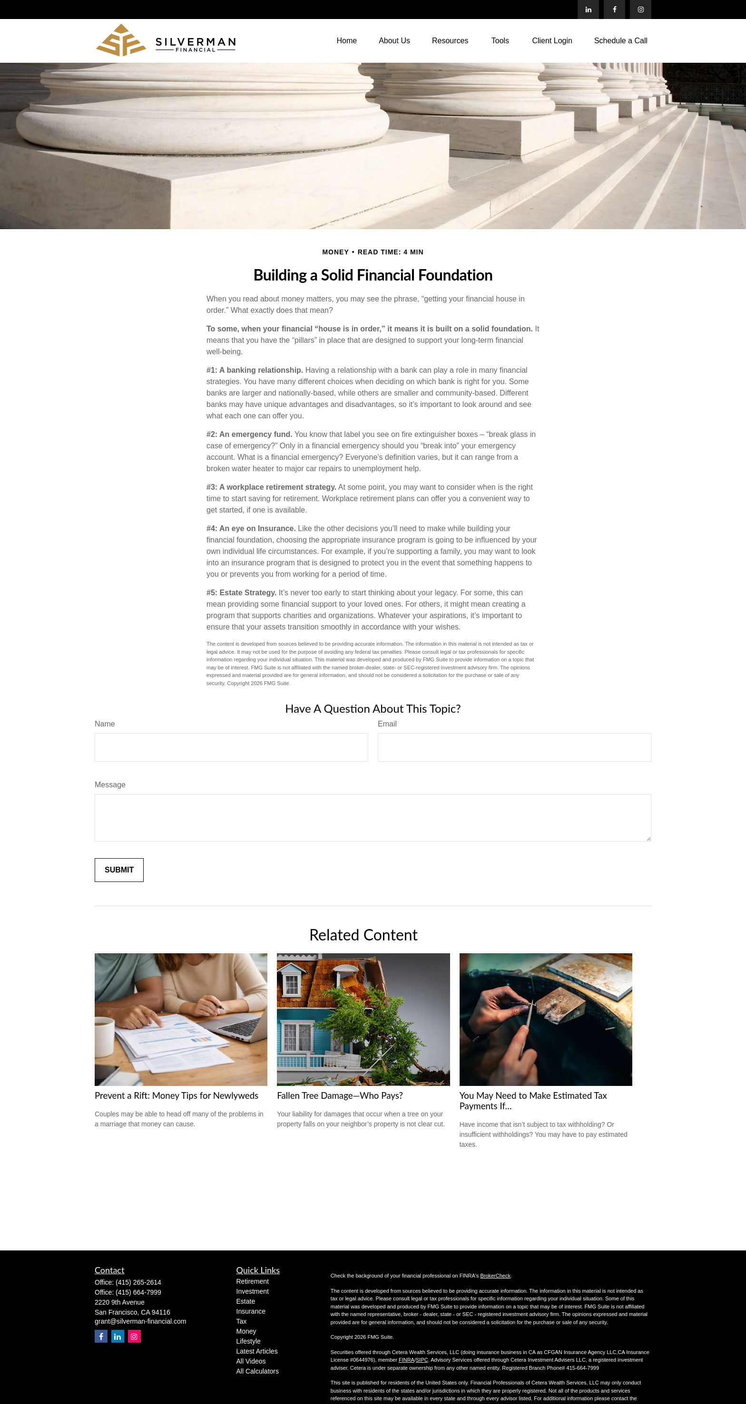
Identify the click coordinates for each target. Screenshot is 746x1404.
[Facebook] (614, 9)
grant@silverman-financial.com (140, 1321)
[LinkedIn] (588, 9)
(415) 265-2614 (138, 1282)
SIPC (422, 1360)
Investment (252, 1291)
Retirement (252, 1281)
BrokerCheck (495, 1275)
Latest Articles (257, 1351)
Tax (241, 1321)
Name (105, 724)
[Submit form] (119, 870)
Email (387, 724)
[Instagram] (134, 1336)
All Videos (251, 1361)
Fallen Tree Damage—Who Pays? (340, 1095)
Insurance (250, 1311)
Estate (245, 1301)
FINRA (406, 1360)
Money (246, 1331)
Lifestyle (248, 1341)
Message (110, 785)
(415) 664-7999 (138, 1292)
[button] (347, 41)
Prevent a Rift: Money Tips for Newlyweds (176, 1095)
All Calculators (257, 1371)
